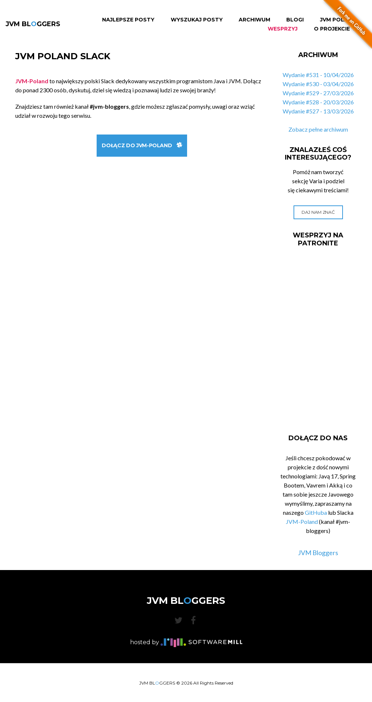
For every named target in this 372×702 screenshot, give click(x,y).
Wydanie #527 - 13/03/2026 (318, 111)
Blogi (295, 20)
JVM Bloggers (318, 553)
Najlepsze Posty (128, 20)
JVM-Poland (302, 521)
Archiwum (254, 20)
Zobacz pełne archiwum (318, 129)
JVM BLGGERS (32, 24)
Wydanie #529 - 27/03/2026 (318, 92)
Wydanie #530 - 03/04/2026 (318, 83)
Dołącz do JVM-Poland (142, 145)
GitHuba (316, 512)
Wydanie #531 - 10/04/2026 (318, 74)
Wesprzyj (283, 29)
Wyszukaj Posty (197, 20)
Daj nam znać (318, 212)
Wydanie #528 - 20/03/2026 (318, 102)
